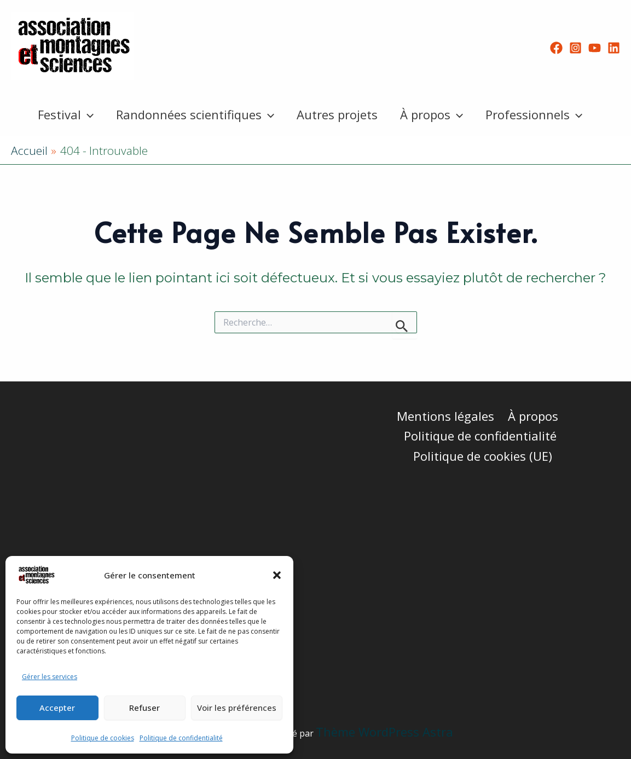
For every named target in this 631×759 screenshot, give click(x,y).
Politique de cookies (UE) (483, 456)
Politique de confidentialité (181, 738)
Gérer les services (49, 676)
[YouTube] (594, 48)
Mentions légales (446, 416)
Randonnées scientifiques (193, 114)
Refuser (144, 707)
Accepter (57, 707)
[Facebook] (556, 48)
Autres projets (337, 114)
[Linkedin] (613, 48)
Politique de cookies (102, 738)
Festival (62, 114)
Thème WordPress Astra (384, 731)
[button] (276, 575)
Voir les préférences (236, 707)
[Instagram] (575, 48)
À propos (433, 114)
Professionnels (537, 114)
